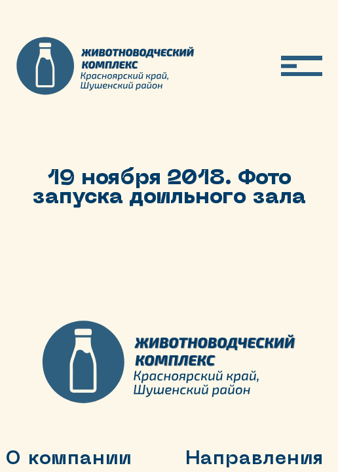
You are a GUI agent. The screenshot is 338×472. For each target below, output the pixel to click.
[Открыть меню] (301, 66)
